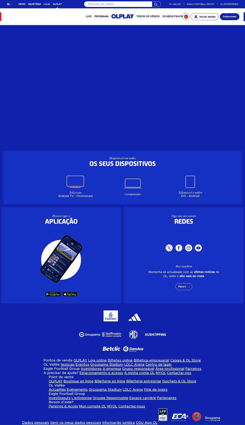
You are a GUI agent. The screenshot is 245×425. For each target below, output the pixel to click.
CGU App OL (146, 422)
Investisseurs (59, 398)
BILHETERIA (34, 4)
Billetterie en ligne (109, 381)
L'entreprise (82, 398)
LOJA (47, 4)
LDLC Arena (134, 364)
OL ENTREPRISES (229, 4)
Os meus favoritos (175, 16)
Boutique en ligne (78, 381)
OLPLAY (80, 360)
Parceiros (193, 369)
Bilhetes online (120, 360)
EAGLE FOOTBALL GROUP (200, 4)
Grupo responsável (138, 369)
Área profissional (169, 369)
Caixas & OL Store (185, 360)
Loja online (97, 360)
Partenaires (166, 398)
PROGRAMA (101, 16)
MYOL (161, 373)
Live (89, 16)
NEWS (21, 4)
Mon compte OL (92, 406)
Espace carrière (142, 398)
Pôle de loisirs (156, 389)
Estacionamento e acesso (101, 373)
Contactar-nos (179, 373)
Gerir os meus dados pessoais (75, 422)
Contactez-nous (131, 406)
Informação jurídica (118, 422)
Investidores (91, 369)
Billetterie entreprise (143, 381)
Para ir (182, 286)
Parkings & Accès (63, 406)
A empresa (112, 369)
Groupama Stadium (106, 364)
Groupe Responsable (110, 398)
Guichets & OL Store (179, 381)
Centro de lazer (158, 364)
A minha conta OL (139, 373)
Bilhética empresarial (151, 360)
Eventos (82, 364)
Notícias (67, 364)
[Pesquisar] (122, 4)
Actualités (57, 389)
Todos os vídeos (148, 16)
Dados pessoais (35, 422)
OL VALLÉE (175, 4)
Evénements (77, 389)
